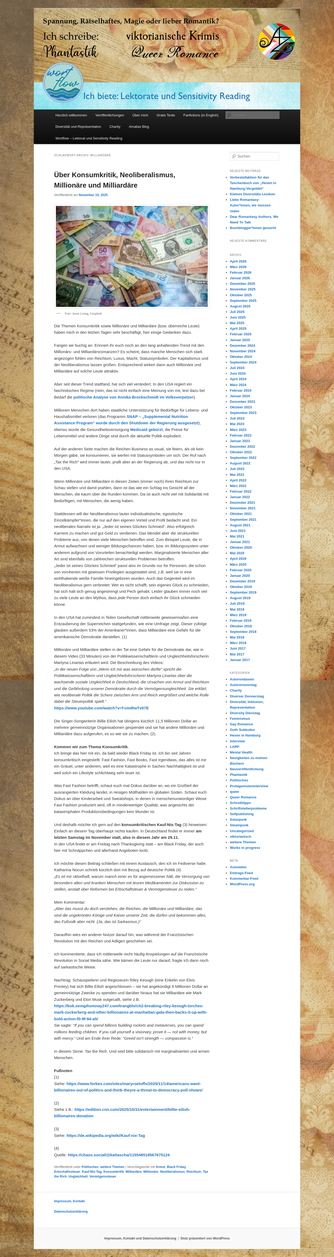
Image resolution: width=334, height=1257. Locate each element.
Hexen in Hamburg (245, 735)
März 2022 (238, 486)
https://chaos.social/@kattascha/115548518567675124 (119, 1155)
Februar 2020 (240, 570)
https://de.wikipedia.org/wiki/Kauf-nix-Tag (106, 1135)
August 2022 (240, 463)
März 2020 (238, 564)
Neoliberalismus (172, 1172)
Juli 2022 (237, 469)
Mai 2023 (237, 424)
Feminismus (240, 719)
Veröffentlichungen (109, 115)
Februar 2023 (240, 435)
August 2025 (240, 306)
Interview (237, 741)
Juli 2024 (237, 368)
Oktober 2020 (241, 547)
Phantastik (238, 775)
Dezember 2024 (242, 346)
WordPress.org (242, 884)
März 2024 (238, 385)
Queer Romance (243, 797)
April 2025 (238, 329)
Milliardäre (134, 1172)
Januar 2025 (240, 340)
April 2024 (238, 379)
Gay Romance (241, 724)
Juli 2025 (237, 312)
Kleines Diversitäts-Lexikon (252, 194)
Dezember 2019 (242, 581)
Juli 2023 (237, 418)
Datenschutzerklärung (71, 1211)
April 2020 (238, 559)
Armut (160, 1167)
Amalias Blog (139, 127)
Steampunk (239, 825)
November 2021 (242, 508)
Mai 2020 (237, 553)
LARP (234, 747)
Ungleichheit (78, 1176)
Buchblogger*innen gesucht (253, 228)
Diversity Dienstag (245, 713)
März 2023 (238, 430)
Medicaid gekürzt (146, 429)
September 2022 (243, 458)
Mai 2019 (237, 609)
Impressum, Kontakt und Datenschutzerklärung (140, 1238)
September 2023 (243, 413)
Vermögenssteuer (102, 1176)
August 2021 (240, 525)
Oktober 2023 (241, 407)
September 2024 (243, 362)
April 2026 (238, 261)
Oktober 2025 (241, 295)
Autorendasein (242, 679)
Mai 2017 (237, 654)
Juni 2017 (238, 648)
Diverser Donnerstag (247, 696)
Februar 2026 (240, 272)
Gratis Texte (166, 115)
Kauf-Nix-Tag (92, 1172)
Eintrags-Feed (241, 873)
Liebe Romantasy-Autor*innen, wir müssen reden (250, 205)
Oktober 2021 (241, 514)
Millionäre (150, 1172)
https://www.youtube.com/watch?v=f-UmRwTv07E (101, 708)
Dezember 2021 (242, 503)
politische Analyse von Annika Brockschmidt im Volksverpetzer (134, 397)
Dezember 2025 (242, 284)
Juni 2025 (238, 317)
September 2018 (243, 632)
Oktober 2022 (241, 452)
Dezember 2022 (242, 446)
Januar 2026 (240, 278)
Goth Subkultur (242, 730)
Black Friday (176, 1167)
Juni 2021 (238, 531)
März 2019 (238, 615)
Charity (114, 127)
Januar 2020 (240, 576)
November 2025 (242, 289)
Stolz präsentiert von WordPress (205, 1238)
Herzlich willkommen (71, 115)
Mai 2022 (237, 475)
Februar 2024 (240, 390)
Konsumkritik (113, 1172)
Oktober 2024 (241, 357)
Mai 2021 (237, 536)
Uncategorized (242, 831)
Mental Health (241, 752)
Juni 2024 (238, 373)
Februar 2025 (240, 334)
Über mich (140, 115)
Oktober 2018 (241, 626)
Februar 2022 (240, 491)
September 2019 (243, 592)
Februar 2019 (240, 621)
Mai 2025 (237, 323)
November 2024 (242, 351)
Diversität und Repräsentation (78, 127)
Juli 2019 (237, 604)
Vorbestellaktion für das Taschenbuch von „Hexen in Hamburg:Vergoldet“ (253, 183)
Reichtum (193, 1172)
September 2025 (243, 301)
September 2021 (243, 520)
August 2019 (240, 598)
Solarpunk (238, 820)
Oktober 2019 (241, 587)
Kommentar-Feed (244, 879)
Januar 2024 (240, 396)
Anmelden (238, 867)
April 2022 (238, 480)
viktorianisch (240, 837)
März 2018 (238, 643)
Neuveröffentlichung (246, 769)
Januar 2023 (240, 441)
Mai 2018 (237, 637)
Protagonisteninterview (249, 786)
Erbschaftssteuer (67, 1172)
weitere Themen (112, 1167)
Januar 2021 (240, 542)
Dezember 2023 (242, 402)
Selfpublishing (242, 814)
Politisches (90, 1167)
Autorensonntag (243, 685)
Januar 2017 (240, 660)
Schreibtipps (240, 803)
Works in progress (245, 848)
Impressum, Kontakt (69, 1201)
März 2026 (238, 267)
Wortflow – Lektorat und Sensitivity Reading (88, 138)
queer (234, 792)
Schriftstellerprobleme (248, 808)
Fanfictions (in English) (201, 115)
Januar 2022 (240, 497)
